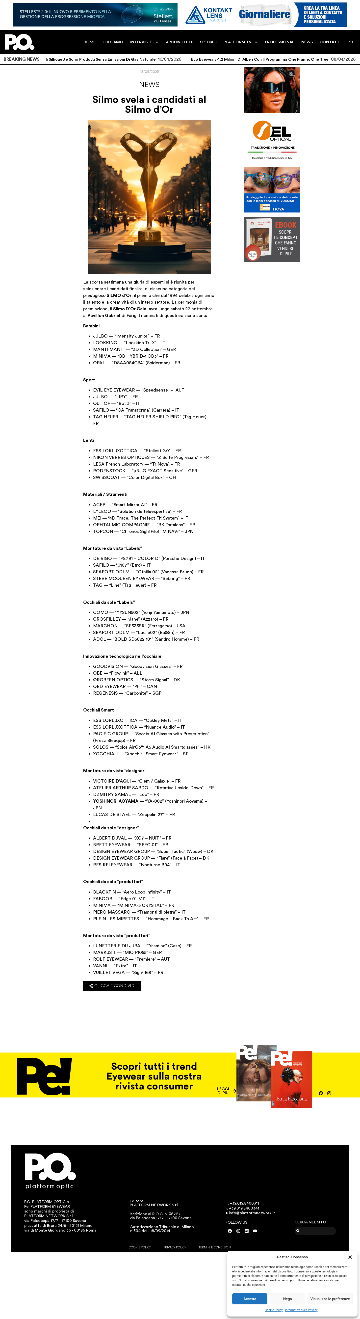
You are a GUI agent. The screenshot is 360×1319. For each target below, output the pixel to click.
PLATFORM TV (241, 42)
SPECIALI (208, 42)
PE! (350, 42)
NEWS (307, 42)
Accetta (249, 1299)
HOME (89, 42)
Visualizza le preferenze (330, 1299)
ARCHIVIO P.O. (179, 42)
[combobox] (315, 1231)
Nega (287, 1299)
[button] (350, 1257)
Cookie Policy (274, 1310)
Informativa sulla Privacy (301, 1310)
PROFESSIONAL (279, 42)
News (149, 85)
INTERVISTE (144, 42)
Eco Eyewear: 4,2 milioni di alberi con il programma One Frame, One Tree (265, 59)
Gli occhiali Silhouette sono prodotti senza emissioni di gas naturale (96, 59)
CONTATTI (330, 42)
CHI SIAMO (113, 42)
